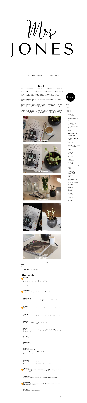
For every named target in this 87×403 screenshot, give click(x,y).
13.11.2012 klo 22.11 (26, 386)
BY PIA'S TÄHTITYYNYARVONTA (73, 126)
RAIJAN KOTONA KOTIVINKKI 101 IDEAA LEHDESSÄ (73, 183)
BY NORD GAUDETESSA (71, 173)
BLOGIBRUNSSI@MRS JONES (72, 129)
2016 (68, 107)
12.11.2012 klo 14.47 (26, 318)
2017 (68, 106)
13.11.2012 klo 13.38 (26, 379)
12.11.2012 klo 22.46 (26, 345)
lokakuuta (69, 187)
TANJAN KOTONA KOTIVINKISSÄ (73, 151)
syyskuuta (69, 189)
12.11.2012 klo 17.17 (26, 333)
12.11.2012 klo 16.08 (26, 325)
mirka (24, 336)
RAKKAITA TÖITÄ (70, 162)
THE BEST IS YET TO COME (72, 116)
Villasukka (25, 376)
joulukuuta (70, 114)
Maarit (24, 348)
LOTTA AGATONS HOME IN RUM (73, 146)
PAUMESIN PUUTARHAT (72, 135)
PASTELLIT (69, 168)
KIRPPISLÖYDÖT (70, 170)
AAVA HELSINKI (70, 163)
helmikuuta (70, 198)
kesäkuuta (69, 193)
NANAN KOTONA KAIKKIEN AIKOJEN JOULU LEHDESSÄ (74, 165)
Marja (24, 389)
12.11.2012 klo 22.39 (26, 339)
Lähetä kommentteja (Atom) (27, 397)
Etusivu (42, 396)
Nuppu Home (25, 298)
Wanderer (25, 290)
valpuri (24, 368)
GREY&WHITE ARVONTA (72, 160)
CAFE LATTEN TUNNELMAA (72, 158)
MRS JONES (33, 75)
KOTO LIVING (70, 167)
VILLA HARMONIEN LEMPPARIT (73, 138)
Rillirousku (25, 342)
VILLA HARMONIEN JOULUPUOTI (73, 123)
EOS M (69, 155)
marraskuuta (70, 115)
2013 (68, 111)
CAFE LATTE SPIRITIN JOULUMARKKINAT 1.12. (72, 172)
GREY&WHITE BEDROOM (72, 121)
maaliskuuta (70, 197)
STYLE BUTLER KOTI (71, 156)
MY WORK (51, 75)
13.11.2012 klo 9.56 (26, 365)
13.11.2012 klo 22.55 (26, 392)
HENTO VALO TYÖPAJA (71, 124)
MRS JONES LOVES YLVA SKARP (73, 179)
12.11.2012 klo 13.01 (26, 295)
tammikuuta (70, 200)
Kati (24, 306)
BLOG (29, 75)
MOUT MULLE (70, 143)
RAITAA (69, 136)
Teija (24, 314)
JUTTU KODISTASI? (40, 75)
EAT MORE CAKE (70, 152)
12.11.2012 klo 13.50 (26, 311)
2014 (68, 110)
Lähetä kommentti (25, 394)
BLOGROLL (57, 75)
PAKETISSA (69, 149)
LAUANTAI (69, 130)
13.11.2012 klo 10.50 (26, 373)
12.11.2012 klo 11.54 (26, 287)
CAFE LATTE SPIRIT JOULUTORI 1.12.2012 (73, 119)
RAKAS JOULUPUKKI (71, 142)
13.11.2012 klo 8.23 (26, 357)
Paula (24, 277)
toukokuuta (70, 194)
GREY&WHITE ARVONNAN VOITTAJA (74, 145)
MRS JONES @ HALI (71, 184)
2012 (68, 113)
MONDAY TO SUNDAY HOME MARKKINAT (72, 134)
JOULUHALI (69, 141)
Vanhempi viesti (60, 396)
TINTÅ (69, 176)
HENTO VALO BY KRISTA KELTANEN (73, 148)
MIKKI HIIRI (69, 127)
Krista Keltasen (52, 98)
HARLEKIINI (69, 139)
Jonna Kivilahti (28, 98)
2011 (68, 202)
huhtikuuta (70, 196)
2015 (68, 108)
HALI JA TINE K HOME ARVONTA (73, 177)
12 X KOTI (46, 75)
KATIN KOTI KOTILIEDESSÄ (72, 185)
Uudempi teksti (23, 396)
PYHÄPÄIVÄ (69, 180)
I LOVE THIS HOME (71, 120)
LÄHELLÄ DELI (70, 153)
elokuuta (69, 190)
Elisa (24, 328)
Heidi (24, 321)
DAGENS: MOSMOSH (71, 175)
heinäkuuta (70, 191)
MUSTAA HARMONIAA (71, 131)
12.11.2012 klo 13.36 (26, 303)
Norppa (24, 360)
